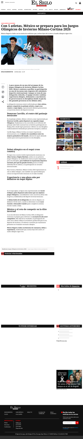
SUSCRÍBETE (78, 9)
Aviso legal (18, 426)
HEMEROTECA (63, 9)
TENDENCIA (65, 119)
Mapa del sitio (19, 428)
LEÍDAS (64, 162)
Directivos (6, 424)
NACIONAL (20, 9)
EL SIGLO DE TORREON (42, 413)
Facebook (3, 88)
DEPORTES (41, 9)
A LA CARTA (19, 414)
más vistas (64, 340)
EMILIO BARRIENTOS (7, 72)
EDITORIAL (35, 9)
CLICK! (6, 414)
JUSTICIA (9, 9)
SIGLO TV (51, 9)
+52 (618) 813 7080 (63, 434)
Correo (3, 98)
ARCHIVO (56, 9)
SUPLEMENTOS (8, 412)
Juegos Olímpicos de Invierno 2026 (17, 249)
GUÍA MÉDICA (19, 412)
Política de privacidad (18, 423)
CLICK (46, 9)
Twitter (3, 93)
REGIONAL (14, 9)
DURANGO (3, 9)
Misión (6, 422)
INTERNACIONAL (27, 9)
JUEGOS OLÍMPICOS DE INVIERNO (8, 23)
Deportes (41, 13)
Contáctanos (7, 427)
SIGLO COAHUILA (53, 413)
